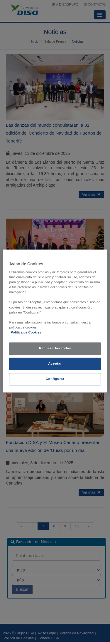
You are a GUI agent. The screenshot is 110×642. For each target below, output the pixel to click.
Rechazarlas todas (55, 348)
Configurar (55, 378)
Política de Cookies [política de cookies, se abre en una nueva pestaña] (26, 332)
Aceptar (55, 363)
